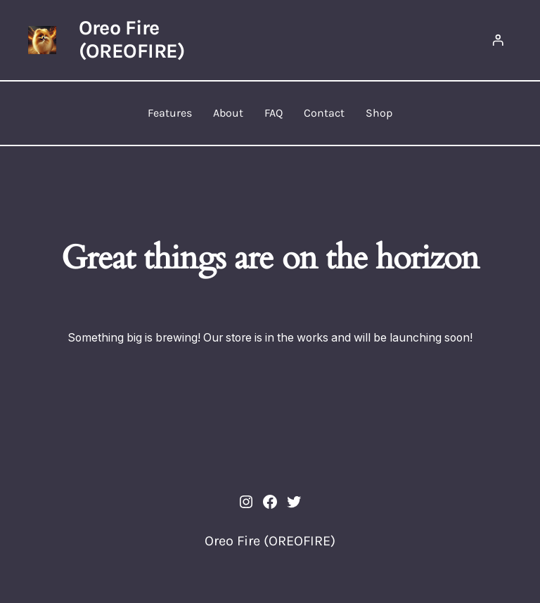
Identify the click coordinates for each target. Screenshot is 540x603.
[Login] (498, 40)
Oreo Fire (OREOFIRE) (132, 39)
